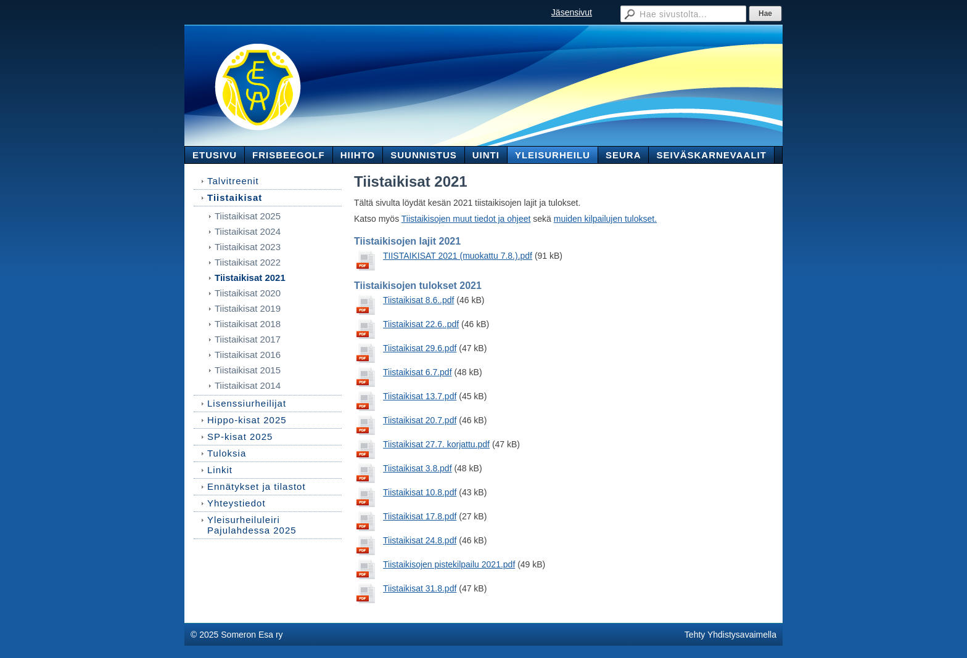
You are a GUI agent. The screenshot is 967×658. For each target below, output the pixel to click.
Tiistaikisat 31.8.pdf (419, 588)
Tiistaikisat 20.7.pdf (419, 420)
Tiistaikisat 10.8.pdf (419, 492)
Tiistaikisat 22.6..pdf (421, 324)
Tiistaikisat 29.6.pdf (419, 348)
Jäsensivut (571, 12)
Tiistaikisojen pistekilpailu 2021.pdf (449, 564)
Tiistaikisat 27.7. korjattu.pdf (436, 444)
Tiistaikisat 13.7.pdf (419, 396)
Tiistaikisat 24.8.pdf (419, 540)
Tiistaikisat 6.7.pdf (417, 372)
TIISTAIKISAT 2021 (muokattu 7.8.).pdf (457, 256)
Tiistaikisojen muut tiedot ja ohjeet (466, 219)
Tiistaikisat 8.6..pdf (418, 300)
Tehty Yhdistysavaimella (730, 635)
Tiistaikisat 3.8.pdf (417, 468)
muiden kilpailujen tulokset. (605, 219)
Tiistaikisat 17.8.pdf (419, 516)
